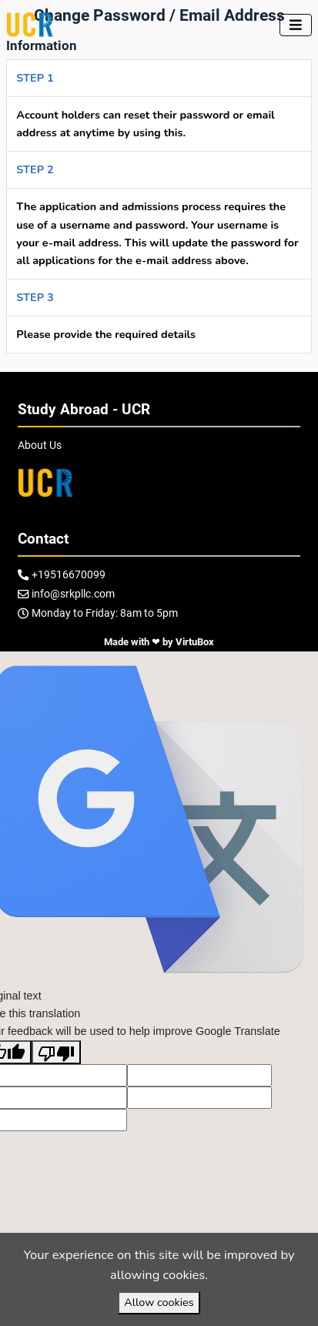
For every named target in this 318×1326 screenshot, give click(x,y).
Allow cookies (158, 1302)
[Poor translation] (56, 1051)
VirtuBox (195, 642)
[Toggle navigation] (296, 25)
